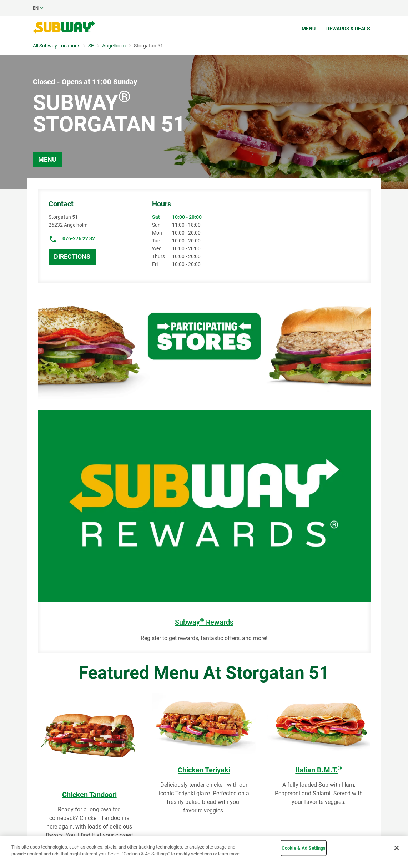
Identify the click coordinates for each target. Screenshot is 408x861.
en (36, 8)
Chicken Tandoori (89, 794)
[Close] (396, 848)
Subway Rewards (204, 622)
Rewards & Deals (348, 28)
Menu (309, 28)
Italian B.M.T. (318, 770)
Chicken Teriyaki (204, 770)
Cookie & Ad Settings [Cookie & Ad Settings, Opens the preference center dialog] (304, 848)
